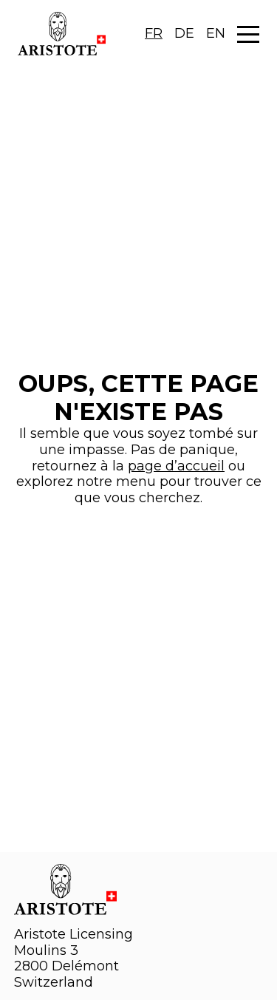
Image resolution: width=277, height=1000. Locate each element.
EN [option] (215, 33)
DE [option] (184, 33)
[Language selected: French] (185, 34)
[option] (184, 34)
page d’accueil (176, 466)
